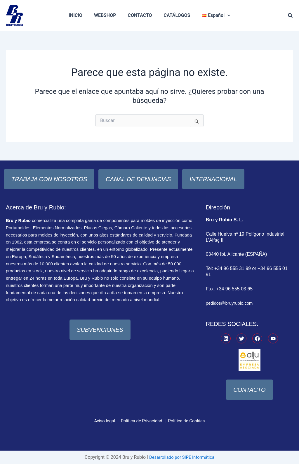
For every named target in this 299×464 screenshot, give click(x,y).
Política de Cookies (189, 421)
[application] (223, 15)
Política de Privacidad (141, 421)
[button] (290, 15)
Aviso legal (101, 421)
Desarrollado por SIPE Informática (182, 457)
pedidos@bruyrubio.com (231, 303)
